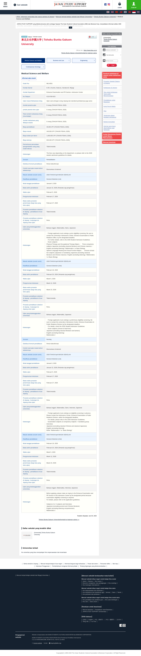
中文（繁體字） (110, 619)
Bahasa (90, 581)
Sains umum (93, 601)
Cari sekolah (20, 5)
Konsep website (37, 643)
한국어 (119, 619)
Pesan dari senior (93, 564)
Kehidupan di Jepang (110, 88)
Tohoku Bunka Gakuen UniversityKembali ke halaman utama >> (59, 519)
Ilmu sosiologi (112, 583)
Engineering (83, 60)
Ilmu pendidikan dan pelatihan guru (93, 600)
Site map (115, 564)
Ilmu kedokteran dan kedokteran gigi (93, 592)
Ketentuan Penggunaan (43, 566)
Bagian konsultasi (109, 122)
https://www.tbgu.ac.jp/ (90, 50)
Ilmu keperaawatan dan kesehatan (93, 590)
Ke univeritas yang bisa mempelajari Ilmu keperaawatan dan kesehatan (44, 552)
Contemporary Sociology (33, 67)
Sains (113, 592)
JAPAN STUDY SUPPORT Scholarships (94, 611)
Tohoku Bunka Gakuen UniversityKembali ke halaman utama (79, 53)
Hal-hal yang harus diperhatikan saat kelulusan (110, 128)
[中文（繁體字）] (121, 12)
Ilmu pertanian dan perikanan (91, 594)
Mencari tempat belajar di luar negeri (51, 564)
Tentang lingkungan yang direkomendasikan (93, 566)
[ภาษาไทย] (138, 12)
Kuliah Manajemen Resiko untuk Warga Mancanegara (112, 136)
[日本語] (108, 12)
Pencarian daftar (105, 564)
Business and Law (58, 60)
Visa (105, 111)
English (90, 619)
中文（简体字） (99, 619)
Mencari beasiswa (109, 142)
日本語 (84, 619)
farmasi (108, 592)
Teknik (119, 592)
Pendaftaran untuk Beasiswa (109, 101)
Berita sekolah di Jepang (31, 564)
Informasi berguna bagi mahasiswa (75, 564)
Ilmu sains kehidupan (111, 600)
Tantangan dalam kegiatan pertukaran (110, 116)
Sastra (84, 581)
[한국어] (125, 12)
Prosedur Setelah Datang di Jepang (112, 82)
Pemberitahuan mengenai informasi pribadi (64, 566)
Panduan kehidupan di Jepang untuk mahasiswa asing (112, 75)
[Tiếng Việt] (129, 12)
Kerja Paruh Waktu (110, 106)
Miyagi (30, 36)
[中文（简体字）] (116, 12)
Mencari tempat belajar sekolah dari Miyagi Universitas (32, 575)
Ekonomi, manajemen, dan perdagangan (94, 583)
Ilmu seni (85, 601)
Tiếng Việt (85, 621)
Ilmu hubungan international (91, 585)
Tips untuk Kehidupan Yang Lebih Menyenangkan (110, 94)
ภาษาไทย (93, 621)
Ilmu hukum (98, 581)
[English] (112, 12)
